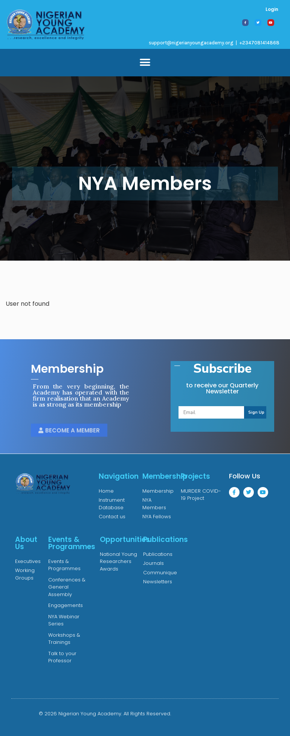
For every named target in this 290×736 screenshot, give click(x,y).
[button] (145, 62)
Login (272, 9)
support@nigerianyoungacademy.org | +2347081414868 (214, 43)
